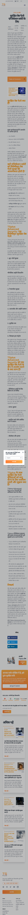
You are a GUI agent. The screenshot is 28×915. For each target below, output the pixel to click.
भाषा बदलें (14, 461)
